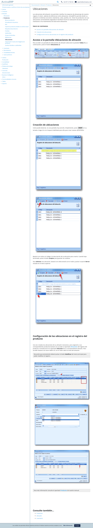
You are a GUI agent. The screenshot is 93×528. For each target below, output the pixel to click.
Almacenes (6, 16)
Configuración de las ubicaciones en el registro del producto (55, 34)
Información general (7, 5)
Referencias (8, 37)
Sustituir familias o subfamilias (13, 45)
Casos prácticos (8, 55)
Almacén (4, 13)
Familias (7, 31)
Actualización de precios (11, 22)
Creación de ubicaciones (44, 32)
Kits (6, 24)
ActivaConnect (6, 73)
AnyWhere (5, 64)
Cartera (4, 57)
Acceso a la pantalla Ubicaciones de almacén (50, 29)
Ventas (4, 9)
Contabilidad (5, 62)
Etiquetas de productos (11, 29)
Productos (7, 18)
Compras (4, 11)
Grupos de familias (10, 35)
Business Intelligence (7, 75)
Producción (5, 60)
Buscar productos (10, 20)
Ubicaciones (8, 39)
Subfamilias (8, 33)
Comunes (4, 70)
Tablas (4, 81)
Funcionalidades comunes (9, 79)
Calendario (5, 68)
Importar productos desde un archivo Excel (16, 26)
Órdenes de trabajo (7, 66)
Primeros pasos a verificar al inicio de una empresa (15, 7)
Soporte (4, 83)
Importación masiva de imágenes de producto (15, 42)
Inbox (3, 77)
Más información (67, 525)
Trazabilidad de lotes (9, 52)
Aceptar (77, 525)
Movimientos (7, 50)
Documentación (36, 5)
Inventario (6, 48)
